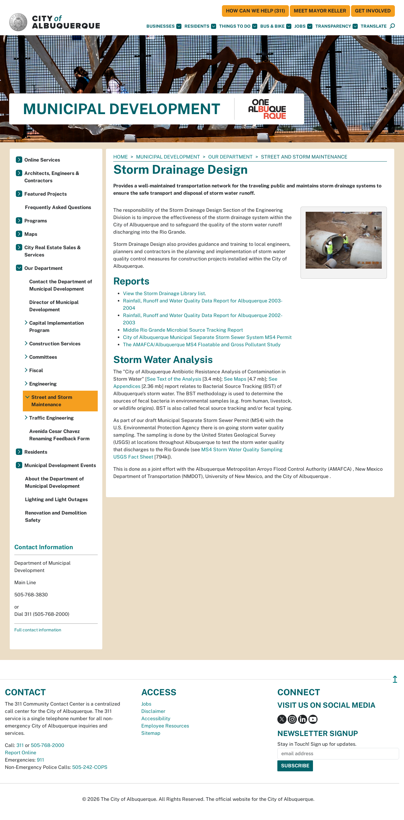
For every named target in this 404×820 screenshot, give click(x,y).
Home (120, 157)
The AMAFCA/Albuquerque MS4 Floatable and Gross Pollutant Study (202, 344)
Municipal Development (168, 157)
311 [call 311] (20, 745)
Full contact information (37, 629)
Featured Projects (45, 194)
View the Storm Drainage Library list (164, 293)
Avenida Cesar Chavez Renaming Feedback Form (59, 434)
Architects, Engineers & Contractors (51, 176)
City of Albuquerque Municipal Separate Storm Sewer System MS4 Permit (207, 337)
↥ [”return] (395, 679)
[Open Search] (392, 26)
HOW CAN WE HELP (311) (255, 11)
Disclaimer (153, 711)
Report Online (20, 752)
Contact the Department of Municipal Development (60, 285)
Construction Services (54, 344)
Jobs (303, 26)
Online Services (42, 160)
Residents (200, 26)
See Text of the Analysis (174, 379)
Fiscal (36, 370)
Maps (30, 234)
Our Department (230, 157)
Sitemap (150, 733)
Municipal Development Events (60, 465)
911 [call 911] (40, 760)
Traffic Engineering (51, 418)
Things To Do (238, 26)
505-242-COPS (89, 767)
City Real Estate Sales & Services (52, 251)
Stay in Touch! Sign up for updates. (317, 744)
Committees (43, 357)
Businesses (163, 26)
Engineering (43, 384)
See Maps (235, 379)
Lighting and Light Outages (56, 499)
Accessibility (155, 718)
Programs (35, 221)
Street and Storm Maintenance (51, 400)
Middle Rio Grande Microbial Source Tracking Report (183, 330)
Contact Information (43, 547)
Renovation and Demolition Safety (55, 516)
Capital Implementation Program (56, 326)
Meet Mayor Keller (320, 11)
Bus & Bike (275, 26)
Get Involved (373, 11)
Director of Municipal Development (54, 305)
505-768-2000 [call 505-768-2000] (47, 745)
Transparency (336, 26)
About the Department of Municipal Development (54, 482)
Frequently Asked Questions (58, 207)
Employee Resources (165, 726)
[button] (374, 26)
